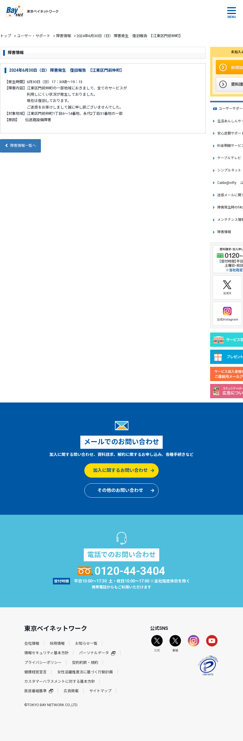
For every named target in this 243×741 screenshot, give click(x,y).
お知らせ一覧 (86, 643)
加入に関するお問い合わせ (120, 470)
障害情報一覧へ (20, 145)
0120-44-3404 (122, 571)
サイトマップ (100, 691)
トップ (5, 36)
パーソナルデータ (97, 653)
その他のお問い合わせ (120, 490)
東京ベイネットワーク (32, 11)
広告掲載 (71, 691)
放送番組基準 (38, 691)
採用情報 (57, 643)
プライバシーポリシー (42, 662)
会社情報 (31, 643)
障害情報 (63, 36)
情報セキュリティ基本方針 (46, 653)
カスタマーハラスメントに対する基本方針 (59, 681)
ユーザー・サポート (33, 36)
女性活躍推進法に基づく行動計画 (85, 672)
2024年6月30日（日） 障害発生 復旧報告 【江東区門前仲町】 (66, 70)
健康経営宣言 (35, 672)
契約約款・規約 (85, 662)
